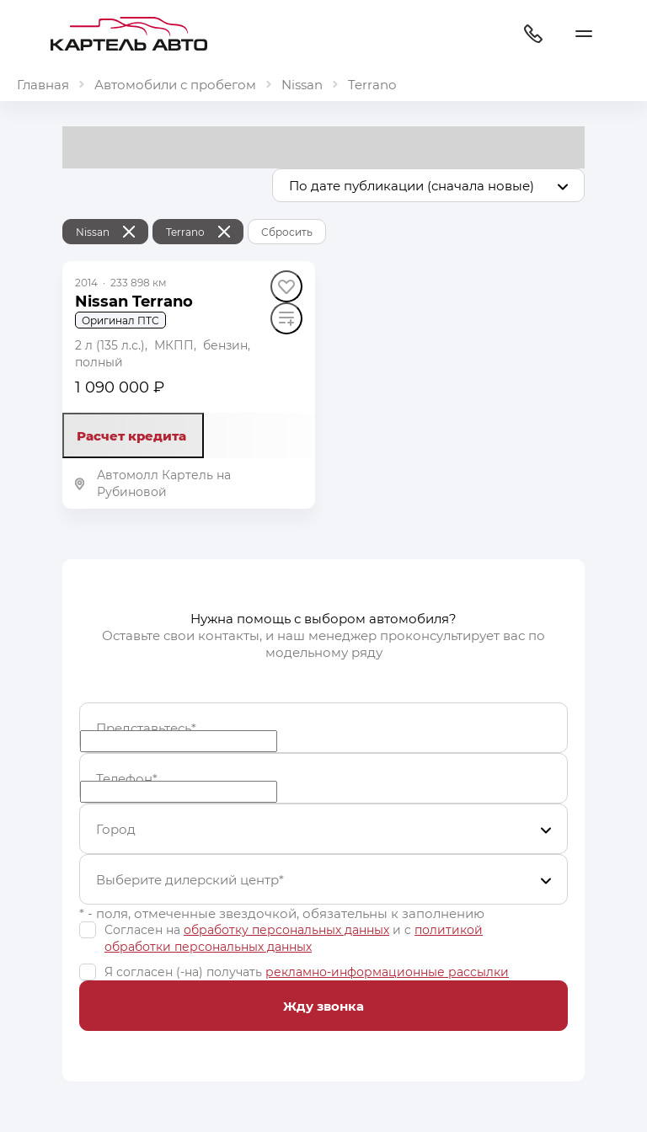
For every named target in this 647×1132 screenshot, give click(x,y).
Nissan (302, 84)
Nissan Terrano (134, 301)
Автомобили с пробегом (175, 84)
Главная (43, 84)
